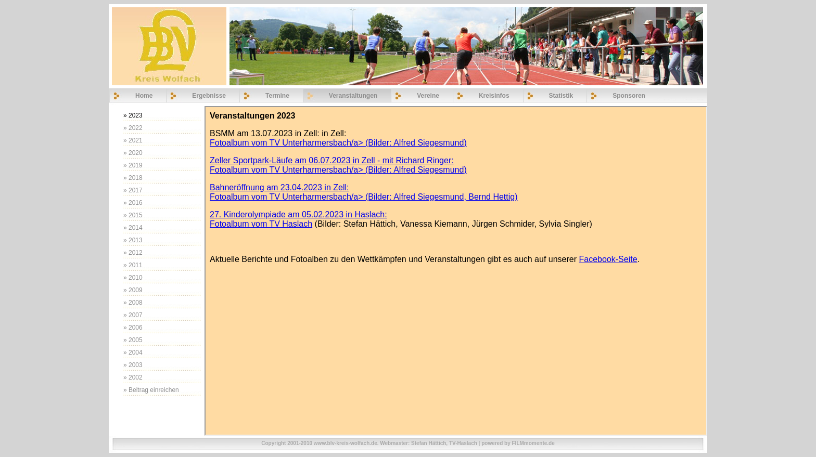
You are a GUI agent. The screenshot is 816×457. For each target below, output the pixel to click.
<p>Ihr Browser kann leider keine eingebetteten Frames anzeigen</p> (456, 271)
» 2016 (133, 202)
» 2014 (133, 227)
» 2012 (133, 252)
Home (143, 95)
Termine (277, 95)
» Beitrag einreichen (151, 390)
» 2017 (133, 190)
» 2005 (133, 340)
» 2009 (133, 290)
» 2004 (133, 352)
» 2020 (133, 152)
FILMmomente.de (533, 443)
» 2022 (133, 128)
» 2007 (133, 315)
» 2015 (133, 215)
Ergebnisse (209, 95)
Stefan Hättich (428, 443)
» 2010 (133, 277)
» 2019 (133, 165)
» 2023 (133, 115)
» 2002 (133, 377)
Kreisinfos (494, 95)
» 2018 (133, 177)
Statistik (561, 95)
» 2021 (133, 140)
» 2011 (133, 265)
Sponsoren (629, 95)
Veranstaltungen (353, 95)
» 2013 (133, 240)
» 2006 (133, 327)
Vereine (428, 95)
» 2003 (133, 365)
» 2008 (133, 302)
